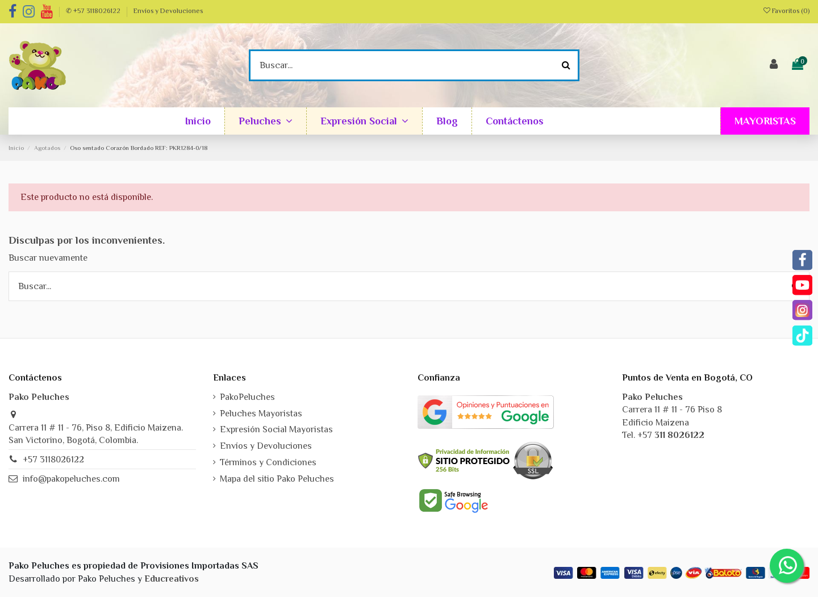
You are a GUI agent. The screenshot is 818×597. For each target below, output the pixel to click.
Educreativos (171, 579)
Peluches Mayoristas (261, 413)
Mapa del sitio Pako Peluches (277, 479)
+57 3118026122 (53, 459)
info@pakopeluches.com (71, 479)
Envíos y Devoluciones (168, 11)
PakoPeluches (247, 397)
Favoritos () (786, 11)
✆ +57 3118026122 (94, 11)
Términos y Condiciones (268, 462)
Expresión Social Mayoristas (276, 429)
